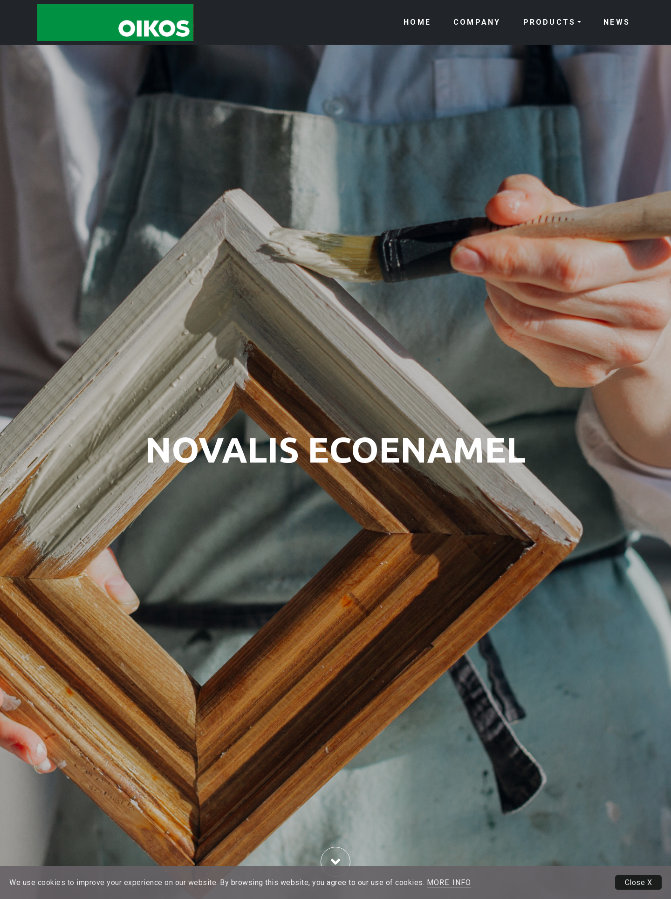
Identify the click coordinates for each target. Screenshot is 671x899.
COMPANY (476, 22)
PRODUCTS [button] (549, 22)
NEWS (616, 22)
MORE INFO (449, 882)
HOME (417, 22)
